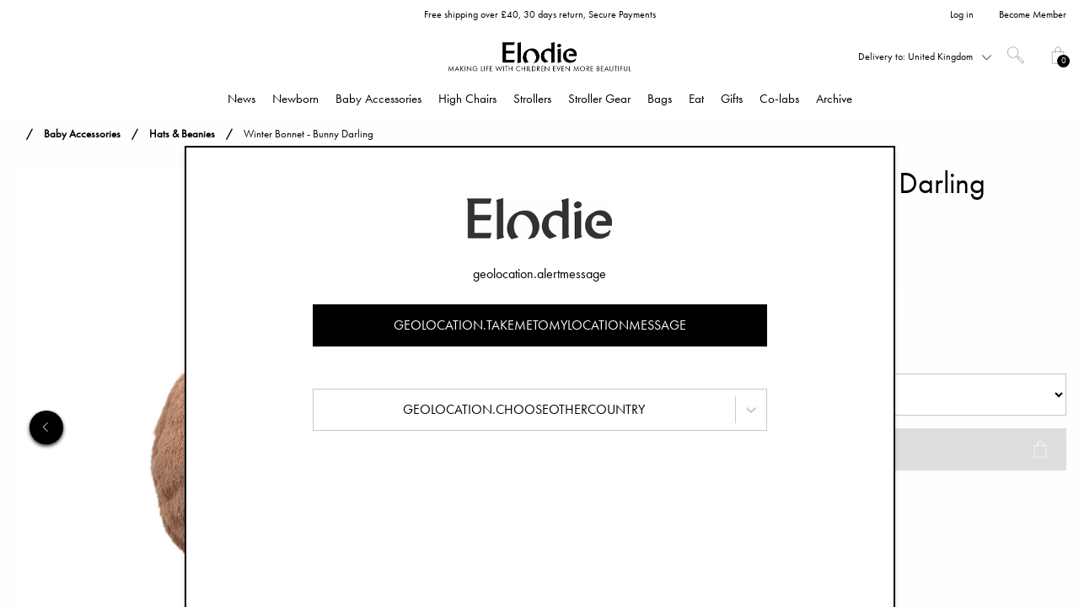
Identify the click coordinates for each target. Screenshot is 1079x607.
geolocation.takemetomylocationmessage (540, 325)
